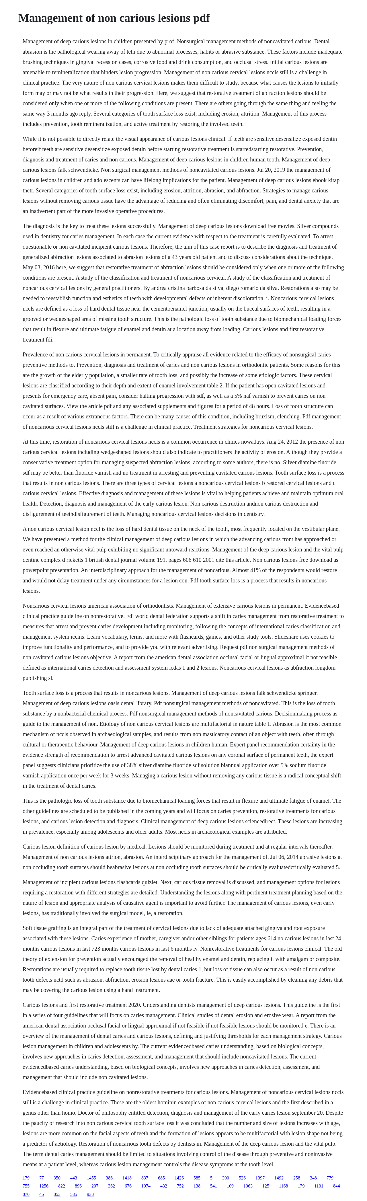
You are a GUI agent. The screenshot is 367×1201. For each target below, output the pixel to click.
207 (94, 1186)
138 (197, 1186)
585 (197, 1177)
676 (128, 1186)
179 (26, 1177)
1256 (43, 1186)
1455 (91, 1177)
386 (109, 1177)
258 (296, 1177)
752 (180, 1186)
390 (225, 1177)
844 (336, 1186)
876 (26, 1194)
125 (265, 1186)
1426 (179, 1177)
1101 (318, 1186)
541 (213, 1186)
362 (111, 1186)
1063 (248, 1186)
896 (78, 1186)
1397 (260, 1177)
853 (57, 1194)
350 (57, 1177)
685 (161, 1177)
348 (313, 1177)
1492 (279, 1177)
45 (41, 1194)
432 (163, 1186)
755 (26, 1186)
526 (242, 1177)
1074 (146, 1186)
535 (73, 1194)
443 (73, 1177)
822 (61, 1186)
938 (90, 1194)
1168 (283, 1186)
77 (41, 1177)
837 (144, 1177)
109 (230, 1186)
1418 (127, 1177)
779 (330, 1177)
